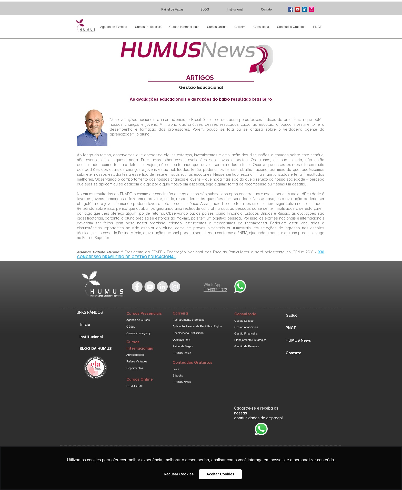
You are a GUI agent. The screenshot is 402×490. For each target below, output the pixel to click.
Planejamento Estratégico (250, 339)
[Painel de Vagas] (172, 9)
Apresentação (135, 354)
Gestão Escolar (244, 320)
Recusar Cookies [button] (179, 474)
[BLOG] (205, 9)
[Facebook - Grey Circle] (137, 286)
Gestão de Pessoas (246, 346)
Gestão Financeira (245, 333)
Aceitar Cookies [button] (220, 474)
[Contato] (266, 9)
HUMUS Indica (182, 353)
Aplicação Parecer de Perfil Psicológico (197, 326)
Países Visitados (136, 361)
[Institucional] (235, 9)
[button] (148, 27)
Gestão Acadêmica (246, 327)
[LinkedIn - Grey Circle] (162, 286)
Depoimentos (134, 368)
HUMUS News (182, 381)
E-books (178, 375)
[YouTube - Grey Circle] (149, 286)
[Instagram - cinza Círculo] (174, 286)
